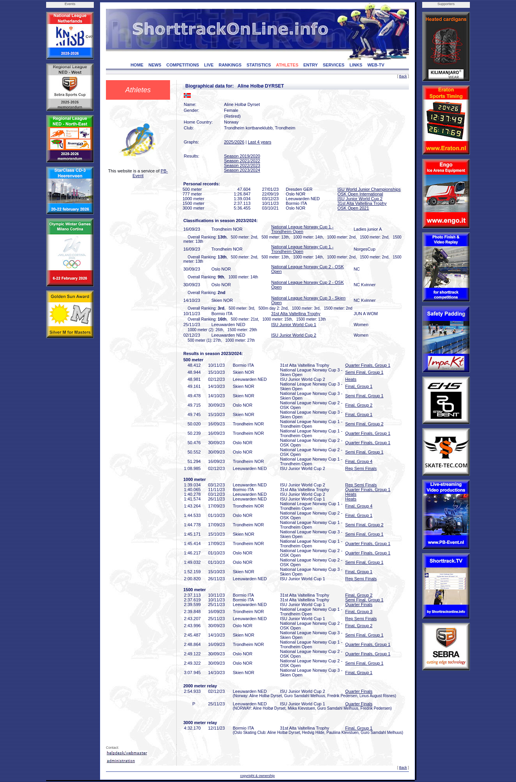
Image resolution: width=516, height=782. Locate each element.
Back (403, 76)
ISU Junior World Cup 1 (293, 324)
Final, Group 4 (359, 461)
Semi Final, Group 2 (364, 423)
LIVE (208, 65)
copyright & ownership (257, 776)
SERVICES (333, 65)
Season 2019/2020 (242, 156)
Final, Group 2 (359, 405)
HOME (137, 65)
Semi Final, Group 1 (364, 372)
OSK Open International (360, 194)
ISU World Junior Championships (369, 189)
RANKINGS (230, 65)
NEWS (155, 65)
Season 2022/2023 (242, 165)
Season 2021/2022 (242, 160)
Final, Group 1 (359, 386)
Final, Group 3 (359, 611)
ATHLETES (287, 65)
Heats (351, 379)
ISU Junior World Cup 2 (359, 198)
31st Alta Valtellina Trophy (362, 203)
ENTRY (310, 65)
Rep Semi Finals (361, 468)
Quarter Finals (359, 604)
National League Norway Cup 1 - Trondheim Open (302, 229)
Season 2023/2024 (242, 170)
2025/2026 (234, 142)
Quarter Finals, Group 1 (368, 365)
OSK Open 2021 (353, 208)
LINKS (355, 65)
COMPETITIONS (182, 65)
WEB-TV (375, 65)
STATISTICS (259, 65)
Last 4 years (259, 142)
